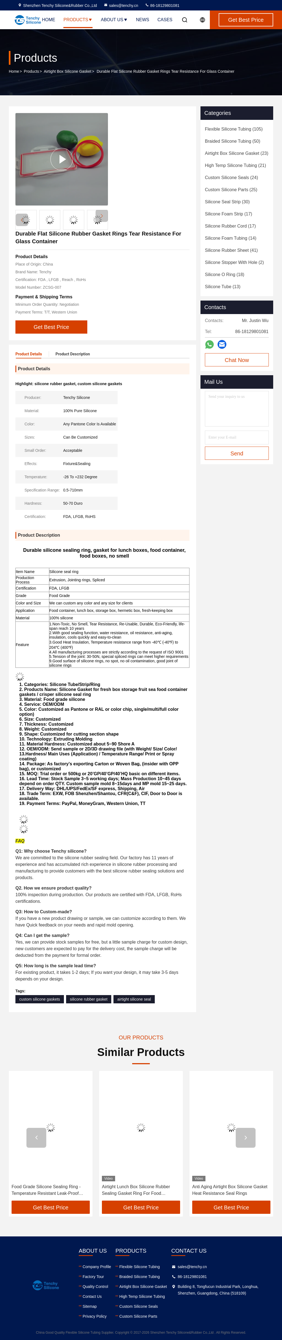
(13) (222, 286)
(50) (232, 141)
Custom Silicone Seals (138, 1306)
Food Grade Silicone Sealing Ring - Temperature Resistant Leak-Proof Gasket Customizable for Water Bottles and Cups (49, 1190)
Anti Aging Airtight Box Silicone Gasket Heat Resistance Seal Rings (229, 1190)
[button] (102, 216)
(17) (228, 214)
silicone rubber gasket (88, 999)
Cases (165, 19)
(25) (231, 189)
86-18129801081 (162, 5)
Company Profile (97, 1267)
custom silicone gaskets (39, 999)
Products (78, 19)
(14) (230, 238)
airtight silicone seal (134, 999)
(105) (234, 129)
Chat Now (237, 360)
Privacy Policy (95, 1316)
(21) (235, 165)
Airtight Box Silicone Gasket (67, 71)
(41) (231, 250)
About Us (114, 19)
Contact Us (92, 1296)
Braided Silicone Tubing (139, 1276)
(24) (231, 177)
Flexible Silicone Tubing (139, 1267)
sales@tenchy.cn (121, 5)
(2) (234, 262)
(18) (224, 274)
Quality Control (95, 1286)
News (142, 19)
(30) (227, 201)
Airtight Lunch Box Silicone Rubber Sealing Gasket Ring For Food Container (136, 1190)
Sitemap (90, 1306)
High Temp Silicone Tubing (142, 1296)
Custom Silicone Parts (138, 1316)
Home (48, 19)
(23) (236, 153)
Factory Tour (93, 1276)
